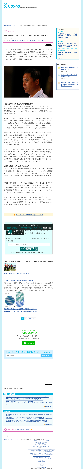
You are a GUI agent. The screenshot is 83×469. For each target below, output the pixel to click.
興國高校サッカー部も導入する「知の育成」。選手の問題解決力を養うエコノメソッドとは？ (26, 421)
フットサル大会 (41, 456)
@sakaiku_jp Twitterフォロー (41, 442)
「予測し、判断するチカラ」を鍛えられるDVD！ (19, 280)
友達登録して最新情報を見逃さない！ (41, 445)
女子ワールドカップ (37, 40)
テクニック (16, 25)
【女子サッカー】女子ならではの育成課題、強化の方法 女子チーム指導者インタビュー (25, 417)
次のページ (32, 318)
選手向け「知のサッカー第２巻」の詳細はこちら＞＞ (20, 309)
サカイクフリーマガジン (41, 451)
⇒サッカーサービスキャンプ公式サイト (16, 273)
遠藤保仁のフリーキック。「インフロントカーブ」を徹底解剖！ (20, 401)
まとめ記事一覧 (59, 58)
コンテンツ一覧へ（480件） (23, 429)
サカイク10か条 (41, 461)
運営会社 (41, 465)
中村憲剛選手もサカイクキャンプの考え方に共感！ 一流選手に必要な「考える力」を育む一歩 (67, 35)
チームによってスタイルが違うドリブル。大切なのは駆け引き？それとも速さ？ (23, 398)
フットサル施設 (41, 457)
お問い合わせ (41, 460)
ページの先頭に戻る (41, 467)
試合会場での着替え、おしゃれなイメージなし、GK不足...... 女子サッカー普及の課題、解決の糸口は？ (29, 418)
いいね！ (41, 443)
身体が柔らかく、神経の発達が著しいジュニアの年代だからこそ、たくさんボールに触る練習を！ (27, 397)
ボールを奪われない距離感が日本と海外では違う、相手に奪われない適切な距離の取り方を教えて (27, 420)
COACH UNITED (41, 449)
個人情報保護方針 (41, 463)
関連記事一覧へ (48, 406)
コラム (10, 25)
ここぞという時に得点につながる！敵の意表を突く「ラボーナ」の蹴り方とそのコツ (24, 400)
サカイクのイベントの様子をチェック (41, 446)
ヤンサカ (41, 458)
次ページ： (29, 215)
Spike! (41, 453)
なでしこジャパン (16, 40)
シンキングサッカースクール (41, 454)
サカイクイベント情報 (41, 450)
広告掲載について (41, 464)
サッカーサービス (26, 40)
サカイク (6, 25)
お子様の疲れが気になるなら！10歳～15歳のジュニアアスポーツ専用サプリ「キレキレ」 (69, 84)
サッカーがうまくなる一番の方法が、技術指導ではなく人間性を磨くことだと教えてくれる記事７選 (67, 45)
